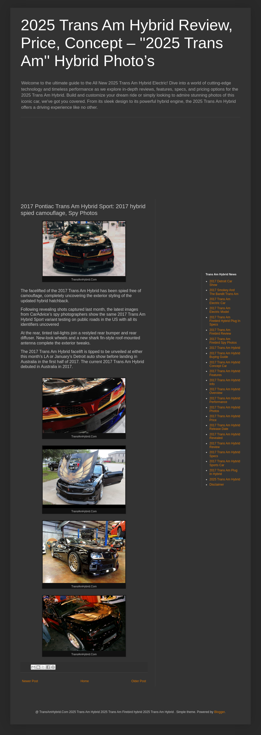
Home (85, 681)
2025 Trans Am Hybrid (225, 479)
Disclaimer (217, 484)
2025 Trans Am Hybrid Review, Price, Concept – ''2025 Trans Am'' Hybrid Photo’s (127, 42)
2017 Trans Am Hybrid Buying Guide (225, 355)
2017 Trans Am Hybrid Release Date (225, 427)
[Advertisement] (96, 153)
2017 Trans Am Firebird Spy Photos (223, 340)
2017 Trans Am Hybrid (225, 348)
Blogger (219, 712)
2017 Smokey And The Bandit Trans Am (224, 292)
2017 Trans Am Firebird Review (220, 331)
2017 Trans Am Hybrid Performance (225, 400)
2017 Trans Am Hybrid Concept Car (225, 364)
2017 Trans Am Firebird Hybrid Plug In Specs (225, 321)
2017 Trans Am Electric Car (220, 301)
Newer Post (30, 681)
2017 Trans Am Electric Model (220, 310)
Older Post (138, 681)
